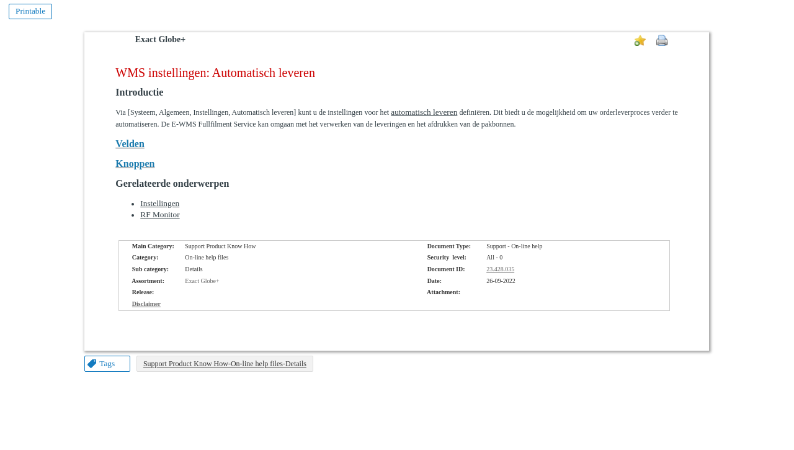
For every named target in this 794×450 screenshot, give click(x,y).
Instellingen (159, 203)
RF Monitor (159, 214)
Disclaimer (146, 303)
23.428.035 (500, 269)
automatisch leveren (424, 112)
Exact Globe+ (160, 39)
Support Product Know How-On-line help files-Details (224, 363)
